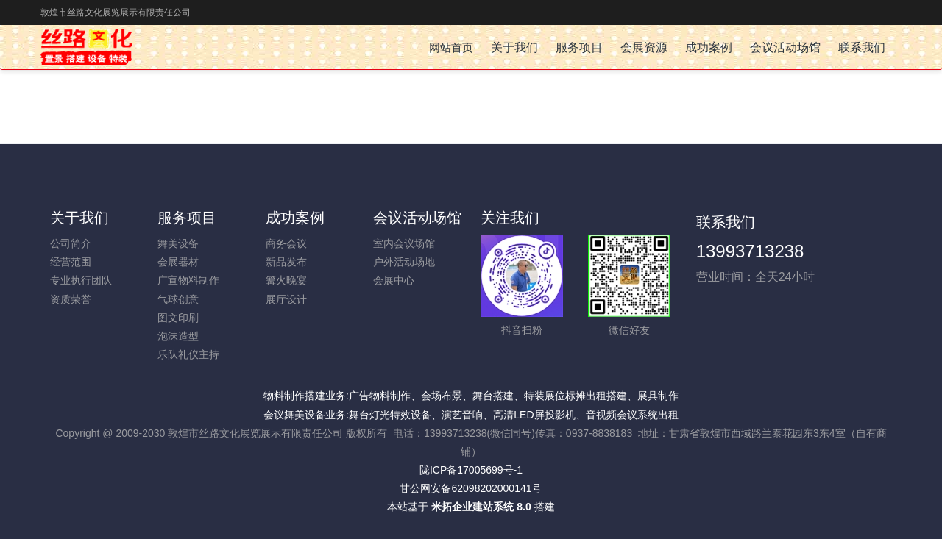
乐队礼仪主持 (188, 354)
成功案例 (295, 218)
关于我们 (79, 218)
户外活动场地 (404, 262)
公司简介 (70, 243)
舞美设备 (178, 243)
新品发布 (286, 262)
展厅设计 (286, 299)
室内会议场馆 (404, 243)
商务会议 (286, 243)
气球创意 (178, 299)
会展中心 (393, 280)
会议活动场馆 (417, 218)
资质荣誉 (70, 299)
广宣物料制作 (188, 280)
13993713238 (750, 251)
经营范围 (70, 262)
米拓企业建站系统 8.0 (481, 507)
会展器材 (178, 262)
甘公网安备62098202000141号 (471, 488)
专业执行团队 (81, 280)
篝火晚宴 (286, 280)
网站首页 (451, 47)
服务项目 (186, 218)
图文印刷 (178, 318)
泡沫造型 (178, 336)
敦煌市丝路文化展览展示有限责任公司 (115, 12)
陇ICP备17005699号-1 (471, 470)
